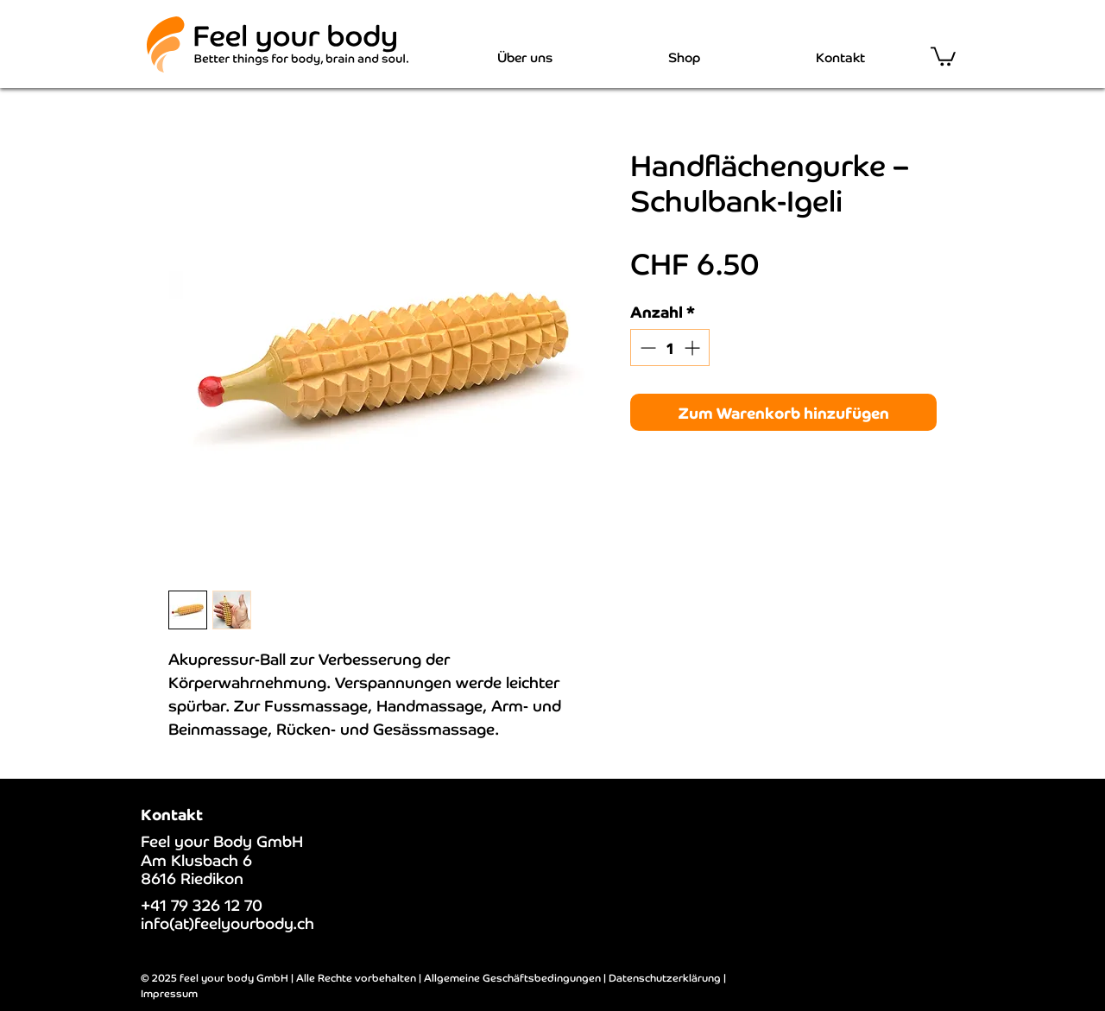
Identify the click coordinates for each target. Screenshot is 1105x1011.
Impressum (169, 992)
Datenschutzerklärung (665, 977)
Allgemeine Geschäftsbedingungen (512, 977)
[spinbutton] (670, 347)
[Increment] (693, 347)
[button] (943, 55)
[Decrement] (646, 347)
